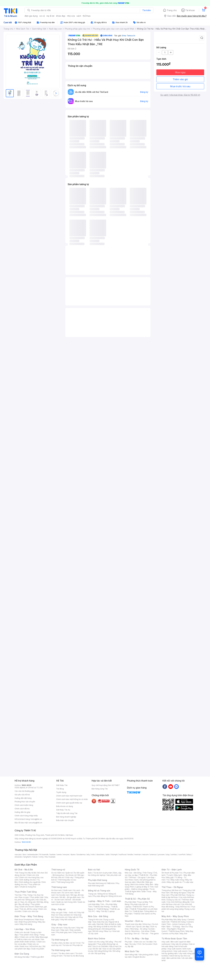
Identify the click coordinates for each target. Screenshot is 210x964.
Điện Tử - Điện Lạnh (172, 869)
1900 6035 (26, 842)
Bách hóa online (137, 884)
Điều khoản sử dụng (64, 806)
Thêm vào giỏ (180, 79)
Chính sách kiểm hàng (24, 805)
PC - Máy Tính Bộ (99, 911)
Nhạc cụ (107, 931)
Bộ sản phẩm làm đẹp (30, 947)
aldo (108, 854)
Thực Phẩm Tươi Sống (26, 892)
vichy (41, 857)
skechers (100, 854)
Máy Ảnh (183, 933)
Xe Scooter (147, 944)
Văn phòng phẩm (146, 954)
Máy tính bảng (26, 924)
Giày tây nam (69, 928)
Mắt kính (111, 883)
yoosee (161, 854)
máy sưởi (165, 942)
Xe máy (133, 944)
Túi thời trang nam (60, 950)
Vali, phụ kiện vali (114, 875)
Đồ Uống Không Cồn (103, 951)
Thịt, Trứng (27, 895)
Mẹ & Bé (140, 882)
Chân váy (69, 877)
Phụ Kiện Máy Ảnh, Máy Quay (174, 919)
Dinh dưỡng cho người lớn (30, 882)
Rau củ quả (23, 897)
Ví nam (54, 953)
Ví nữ (78, 943)
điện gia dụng (31, 16)
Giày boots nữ (61, 917)
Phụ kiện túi (78, 945)
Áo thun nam (56, 890)
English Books (139, 957)
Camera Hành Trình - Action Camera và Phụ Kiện (178, 924)
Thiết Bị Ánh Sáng (178, 922)
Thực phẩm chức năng (28, 935)
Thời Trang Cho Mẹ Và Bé (25, 873)
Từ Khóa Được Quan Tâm (174, 938)
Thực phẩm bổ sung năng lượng (178, 908)
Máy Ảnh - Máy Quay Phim (175, 916)
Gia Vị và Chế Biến (100, 946)
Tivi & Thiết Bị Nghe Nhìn (139, 890)
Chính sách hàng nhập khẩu (26, 816)
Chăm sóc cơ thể (27, 937)
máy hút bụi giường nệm (177, 952)
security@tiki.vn (35, 823)
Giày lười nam (57, 928)
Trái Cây (18, 895)
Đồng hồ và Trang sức (99, 890)
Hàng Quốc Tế (132, 869)
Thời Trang (147, 873)
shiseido (18, 857)
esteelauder (33, 854)
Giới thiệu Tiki (62, 785)
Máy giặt (170, 877)
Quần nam (67, 890)
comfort (181, 854)
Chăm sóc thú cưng (96, 942)
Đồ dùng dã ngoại (178, 893)
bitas (189, 854)
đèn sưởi (174, 942)
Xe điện (149, 942)
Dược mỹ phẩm (38, 949)
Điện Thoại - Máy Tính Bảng (29, 916)
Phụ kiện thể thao (178, 895)
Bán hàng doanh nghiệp (66, 817)
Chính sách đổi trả (22, 809)
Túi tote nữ (66, 945)
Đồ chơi (40, 873)
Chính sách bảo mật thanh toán (69, 796)
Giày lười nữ (73, 917)
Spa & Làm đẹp (142, 926)
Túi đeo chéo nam (66, 953)
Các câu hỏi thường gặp (24, 791)
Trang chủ (172, 10)
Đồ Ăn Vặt (97, 949)
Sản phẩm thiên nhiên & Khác (29, 940)
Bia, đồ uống (24, 904)
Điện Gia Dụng (22, 953)
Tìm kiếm (146, 10)
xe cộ (42, 16)
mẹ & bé (50, 16)
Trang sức (92, 894)
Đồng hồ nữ (102, 894)
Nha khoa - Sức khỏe (140, 931)
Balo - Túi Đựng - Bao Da (177, 926)
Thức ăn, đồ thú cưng (28, 909)
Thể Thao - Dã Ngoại (172, 887)
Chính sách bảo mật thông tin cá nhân (72, 799)
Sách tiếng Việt (131, 954)
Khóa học (147, 924)
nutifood (122, 854)
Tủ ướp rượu (188, 882)
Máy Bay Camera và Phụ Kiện (177, 932)
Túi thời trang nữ (59, 939)
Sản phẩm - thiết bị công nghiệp (141, 888)
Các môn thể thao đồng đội (178, 902)
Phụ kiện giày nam (64, 932)
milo (93, 854)
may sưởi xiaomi (174, 949)
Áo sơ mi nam (68, 893)
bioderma (81, 854)
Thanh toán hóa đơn (133, 924)
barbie (52, 854)
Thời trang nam (59, 887)
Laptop (111, 911)
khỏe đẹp (60, 16)
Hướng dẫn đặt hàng (23, 798)
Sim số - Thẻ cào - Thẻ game (146, 933)
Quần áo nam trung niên (66, 902)
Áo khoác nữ (71, 875)
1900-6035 (26, 785)
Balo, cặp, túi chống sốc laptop (105, 874)
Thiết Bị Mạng (102, 909)
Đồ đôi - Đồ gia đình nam (70, 897)
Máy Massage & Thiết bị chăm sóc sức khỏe (31, 938)
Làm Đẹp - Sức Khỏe (25, 929)
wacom (145, 854)
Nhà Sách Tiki (132, 951)
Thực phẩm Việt (36, 897)
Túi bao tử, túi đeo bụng (74, 956)
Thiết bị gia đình (37, 957)
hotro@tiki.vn (36, 819)
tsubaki (52, 857)
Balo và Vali (94, 869)
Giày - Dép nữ (58, 909)
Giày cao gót (56, 912)
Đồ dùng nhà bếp (22, 957)
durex (73, 854)
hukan (35, 857)
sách (79, 16)
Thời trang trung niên (65, 882)
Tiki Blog (60, 789)
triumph (114, 854)
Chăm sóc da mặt (22, 932)
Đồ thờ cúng (98, 931)
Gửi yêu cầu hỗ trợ (22, 794)
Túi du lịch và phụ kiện (102, 873)
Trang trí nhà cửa (95, 919)
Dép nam (64, 930)
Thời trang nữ (58, 869)
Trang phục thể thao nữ (171, 890)
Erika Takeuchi (128, 35)
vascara (18, 854)
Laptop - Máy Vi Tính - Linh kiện (104, 901)
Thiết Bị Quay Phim (176, 931)
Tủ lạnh (170, 875)
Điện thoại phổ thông (28, 922)
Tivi (167, 880)
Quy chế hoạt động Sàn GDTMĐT (106, 785)
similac (174, 854)
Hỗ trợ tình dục (36, 946)
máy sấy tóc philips (180, 944)
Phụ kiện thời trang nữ (97, 883)
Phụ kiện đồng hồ (100, 896)
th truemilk (44, 854)
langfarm (27, 857)
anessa (153, 854)
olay (168, 854)
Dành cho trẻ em (27, 907)
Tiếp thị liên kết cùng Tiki (66, 813)
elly (88, 854)
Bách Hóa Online (96, 938)
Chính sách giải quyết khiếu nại (69, 803)
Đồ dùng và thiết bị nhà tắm (105, 926)
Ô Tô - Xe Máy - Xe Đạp (137, 938)
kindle (130, 854)
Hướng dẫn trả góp (22, 812)
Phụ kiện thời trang (97, 880)
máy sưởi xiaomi (180, 951)
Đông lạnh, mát (32, 900)
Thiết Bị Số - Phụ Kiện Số (137, 899)
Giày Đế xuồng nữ (67, 919)
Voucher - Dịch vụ (134, 921)
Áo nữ (53, 873)
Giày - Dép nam (59, 924)
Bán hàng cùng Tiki (100, 789)
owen (59, 854)
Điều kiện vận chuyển (65, 820)
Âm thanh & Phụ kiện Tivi (172, 873)
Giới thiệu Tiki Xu (63, 810)
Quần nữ (68, 873)
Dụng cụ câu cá (173, 900)
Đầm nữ (61, 873)
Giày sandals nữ (65, 915)
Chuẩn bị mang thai (28, 887)
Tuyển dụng (61, 792)
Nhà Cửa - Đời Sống (98, 916)
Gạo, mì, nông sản (28, 902)
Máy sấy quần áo (174, 882)
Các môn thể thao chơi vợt (178, 903)
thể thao (87, 16)
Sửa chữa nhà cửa (100, 922)
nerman (137, 854)
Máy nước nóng (177, 880)
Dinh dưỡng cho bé (28, 880)
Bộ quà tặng (100, 953)
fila (46, 857)
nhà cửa (71, 16)
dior (24, 854)
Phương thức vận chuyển (25, 802)
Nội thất (100, 924)
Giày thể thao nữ (182, 907)
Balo (90, 873)
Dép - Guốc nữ (70, 912)
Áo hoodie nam (62, 895)
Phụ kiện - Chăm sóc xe (135, 942)
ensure (66, 854)
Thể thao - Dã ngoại (136, 877)
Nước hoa (24, 946)
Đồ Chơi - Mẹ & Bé (24, 869)
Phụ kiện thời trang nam (103, 884)
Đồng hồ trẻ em (115, 896)
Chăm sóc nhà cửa (30, 911)
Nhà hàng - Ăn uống (138, 929)
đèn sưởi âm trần (174, 958)
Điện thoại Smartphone (24, 919)
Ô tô (139, 944)
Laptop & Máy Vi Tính (144, 887)
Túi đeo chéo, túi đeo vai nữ (63, 943)
